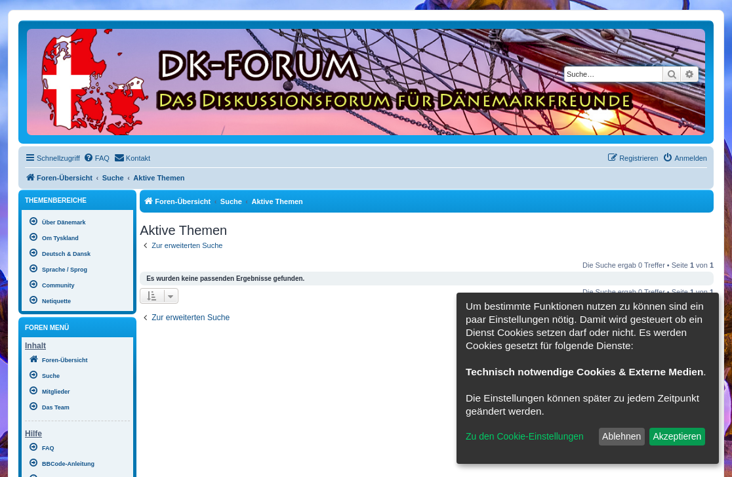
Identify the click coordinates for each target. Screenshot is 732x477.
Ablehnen (621, 436)
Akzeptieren (677, 436)
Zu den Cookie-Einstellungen (525, 436)
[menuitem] (96, 158)
